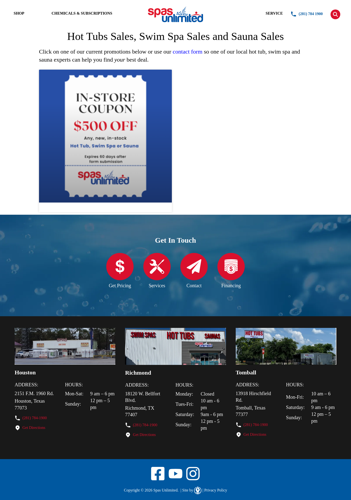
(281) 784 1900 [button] (307, 14)
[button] (335, 14)
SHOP (19, 13)
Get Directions (33, 428)
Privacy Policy (215, 490)
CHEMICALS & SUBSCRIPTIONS (82, 13)
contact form (188, 51)
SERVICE (274, 13)
